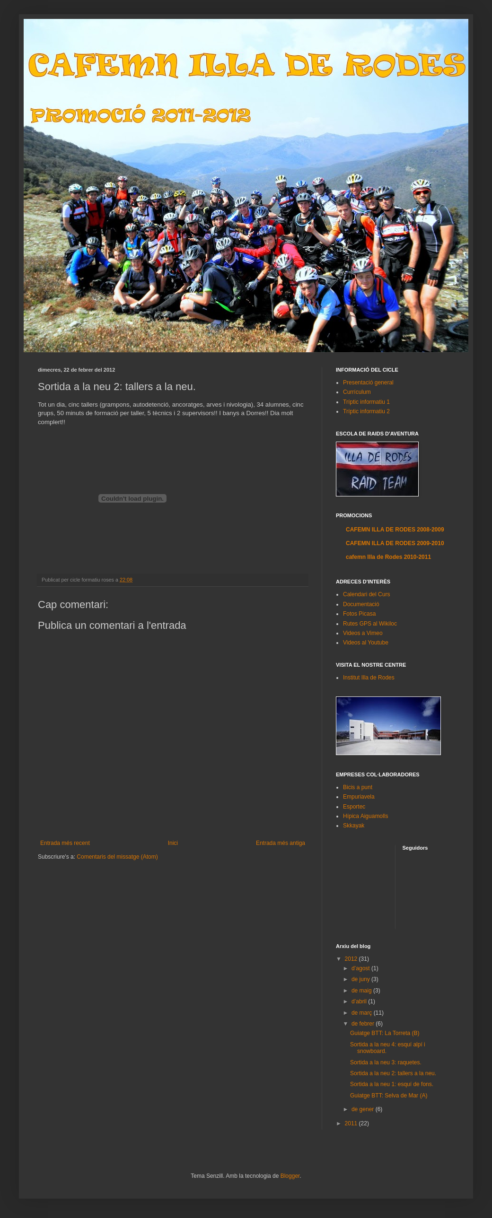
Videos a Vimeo (363, 633)
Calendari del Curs (366, 594)
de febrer (363, 1023)
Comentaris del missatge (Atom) (117, 856)
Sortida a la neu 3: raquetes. (386, 1062)
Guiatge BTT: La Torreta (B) (385, 1033)
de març (362, 1012)
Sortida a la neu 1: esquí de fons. (391, 1084)
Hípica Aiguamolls (365, 816)
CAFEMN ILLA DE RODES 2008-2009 (395, 529)
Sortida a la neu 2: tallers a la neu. (393, 1073)
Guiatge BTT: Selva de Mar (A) (388, 1095)
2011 (352, 1123)
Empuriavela (359, 796)
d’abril (359, 1001)
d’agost (361, 968)
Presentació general (368, 382)
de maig (362, 990)
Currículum (357, 392)
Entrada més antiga (280, 843)
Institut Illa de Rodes (369, 677)
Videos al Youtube (365, 642)
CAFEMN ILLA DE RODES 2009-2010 (395, 543)
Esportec (354, 806)
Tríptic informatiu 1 (366, 402)
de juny (361, 979)
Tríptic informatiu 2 (366, 411)
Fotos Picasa (359, 613)
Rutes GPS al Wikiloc (370, 623)
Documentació (361, 604)
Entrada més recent (65, 843)
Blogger (290, 1176)
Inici (173, 843)
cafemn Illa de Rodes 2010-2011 (388, 557)
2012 (352, 959)
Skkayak (353, 825)
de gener (363, 1109)
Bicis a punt (357, 787)
